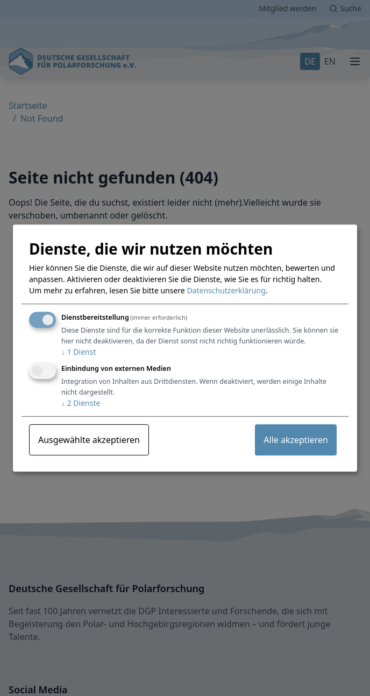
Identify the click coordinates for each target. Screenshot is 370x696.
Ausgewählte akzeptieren (89, 440)
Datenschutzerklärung (226, 291)
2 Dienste (80, 403)
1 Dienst (78, 352)
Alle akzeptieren (296, 440)
